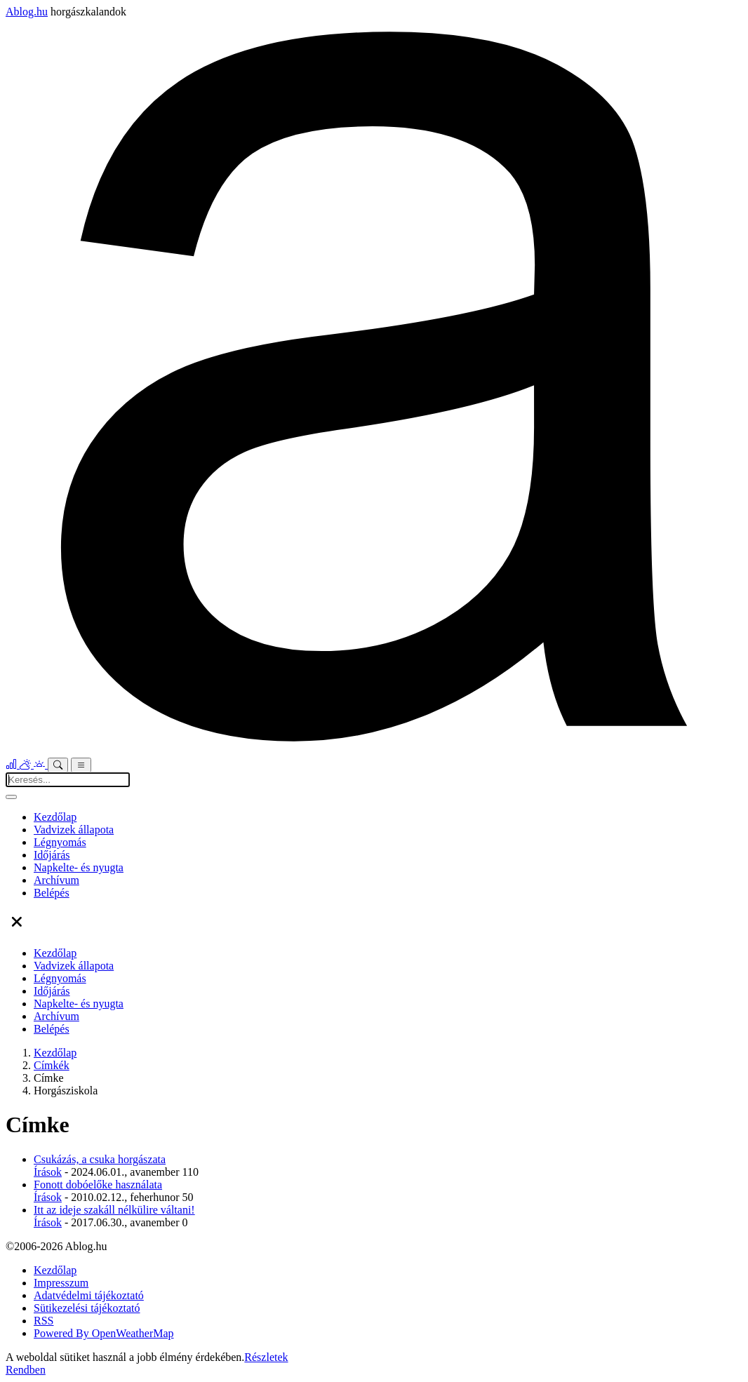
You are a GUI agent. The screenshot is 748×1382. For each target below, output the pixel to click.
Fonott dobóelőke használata (98, 1184)
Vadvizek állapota (74, 830)
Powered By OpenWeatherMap (104, 1333)
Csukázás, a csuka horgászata (100, 1159)
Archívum (56, 880)
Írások (48, 1172)
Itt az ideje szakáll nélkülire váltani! (114, 1210)
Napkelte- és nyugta (78, 867)
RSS (43, 1321)
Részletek (266, 1357)
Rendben (26, 1370)
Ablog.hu (27, 12)
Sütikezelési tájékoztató (87, 1308)
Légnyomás (60, 842)
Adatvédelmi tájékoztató (89, 1295)
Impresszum (61, 1283)
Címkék (51, 1065)
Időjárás (52, 855)
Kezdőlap (55, 817)
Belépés (51, 893)
